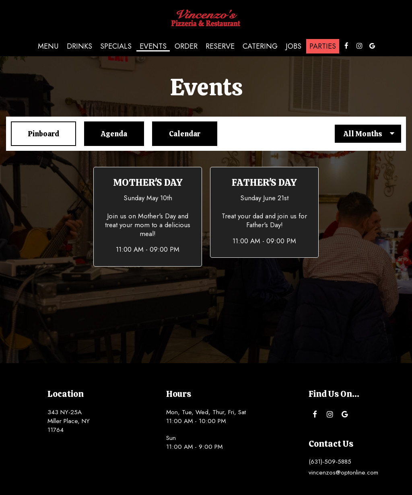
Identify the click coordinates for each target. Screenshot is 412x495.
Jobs (293, 46)
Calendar (176, 133)
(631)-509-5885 (330, 461)
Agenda (105, 133)
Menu (48, 46)
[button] (147, 217)
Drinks (79, 46)
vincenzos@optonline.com (343, 472)
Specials (116, 46)
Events (153, 46)
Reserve (220, 46)
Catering (260, 46)
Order (186, 46)
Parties (322, 46)
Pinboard (35, 133)
